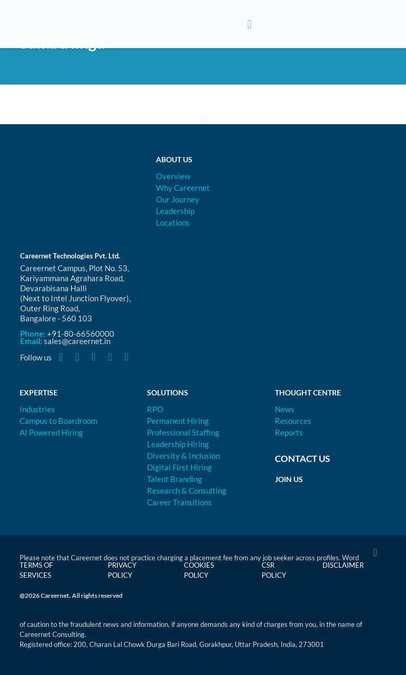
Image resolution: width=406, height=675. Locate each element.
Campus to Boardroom (58, 421)
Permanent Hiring (178, 421)
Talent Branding (174, 479)
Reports (289, 432)
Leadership (175, 211)
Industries (37, 409)
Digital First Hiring (179, 467)
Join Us (289, 479)
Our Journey (177, 199)
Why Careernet (183, 187)
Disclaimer (343, 565)
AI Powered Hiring (51, 432)
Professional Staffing (183, 432)
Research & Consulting (186, 490)
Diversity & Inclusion (183, 455)
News (284, 409)
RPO (155, 409)
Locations (173, 222)
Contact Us (302, 458)
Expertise (39, 392)
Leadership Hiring (178, 444)
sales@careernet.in (77, 341)
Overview (173, 176)
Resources (293, 421)
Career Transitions (179, 502)
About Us (174, 159)
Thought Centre (308, 392)
